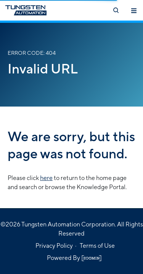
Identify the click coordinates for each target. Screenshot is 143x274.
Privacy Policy (54, 245)
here (46, 178)
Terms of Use (97, 245)
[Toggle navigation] (134, 10)
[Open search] (115, 10)
